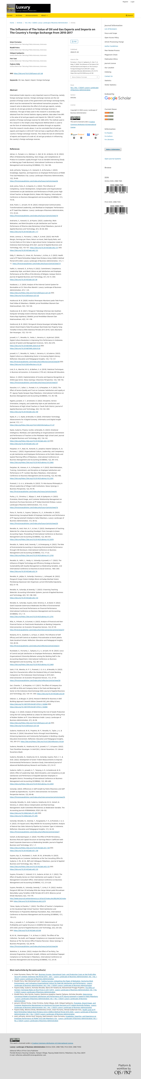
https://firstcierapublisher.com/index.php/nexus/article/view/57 (34, 383)
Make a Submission (113, 149)
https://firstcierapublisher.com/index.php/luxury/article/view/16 (34, 507)
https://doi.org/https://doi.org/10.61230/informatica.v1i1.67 (32, 425)
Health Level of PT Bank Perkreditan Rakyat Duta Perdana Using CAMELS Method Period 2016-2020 (55, 1011)
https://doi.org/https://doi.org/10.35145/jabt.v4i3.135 (30, 866)
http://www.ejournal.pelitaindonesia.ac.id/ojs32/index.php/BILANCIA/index (38, 898)
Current (9, 15)
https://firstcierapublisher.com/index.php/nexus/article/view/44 (34, 946)
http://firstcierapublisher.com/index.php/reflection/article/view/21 (35, 646)
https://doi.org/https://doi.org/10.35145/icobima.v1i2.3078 (32, 539)
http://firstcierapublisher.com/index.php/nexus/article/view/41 (33, 491)
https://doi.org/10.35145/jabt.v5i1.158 (24, 851)
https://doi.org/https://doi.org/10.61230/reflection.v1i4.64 (42, 741)
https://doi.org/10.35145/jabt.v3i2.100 (24, 412)
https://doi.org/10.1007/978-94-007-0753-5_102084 (28, 704)
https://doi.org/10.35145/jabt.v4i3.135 (24, 869)
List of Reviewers (111, 29)
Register (125, 2)
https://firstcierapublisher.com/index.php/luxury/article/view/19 (34, 216)
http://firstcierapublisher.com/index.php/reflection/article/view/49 (35, 362)
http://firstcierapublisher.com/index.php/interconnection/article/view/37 (37, 630)
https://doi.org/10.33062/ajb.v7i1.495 (24, 813)
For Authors (108, 136)
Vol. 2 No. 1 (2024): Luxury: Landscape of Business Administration (46, 23)
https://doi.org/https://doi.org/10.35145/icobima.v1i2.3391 (32, 478)
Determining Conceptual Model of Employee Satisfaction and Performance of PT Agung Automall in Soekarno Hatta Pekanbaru (56, 995)
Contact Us (109, 76)
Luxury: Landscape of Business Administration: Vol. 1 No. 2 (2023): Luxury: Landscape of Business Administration (55, 1019)
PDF (75, 42)
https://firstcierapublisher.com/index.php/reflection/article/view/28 (35, 680)
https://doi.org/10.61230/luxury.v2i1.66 (24, 726)
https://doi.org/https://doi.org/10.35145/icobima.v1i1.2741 (32, 617)
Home (12, 23)
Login (132, 2)
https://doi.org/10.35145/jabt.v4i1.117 (24, 232)
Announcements (32, 15)
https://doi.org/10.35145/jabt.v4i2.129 (24, 444)
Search (129, 15)
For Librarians (109, 139)
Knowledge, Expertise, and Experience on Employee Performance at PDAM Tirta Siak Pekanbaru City (55, 1017)
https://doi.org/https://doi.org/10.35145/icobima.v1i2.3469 (32, 664)
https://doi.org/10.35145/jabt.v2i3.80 (27, 930)
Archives (19, 15)
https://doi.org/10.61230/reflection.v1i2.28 (25, 364)
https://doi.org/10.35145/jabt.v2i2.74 (23, 571)
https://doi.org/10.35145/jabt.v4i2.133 (24, 598)
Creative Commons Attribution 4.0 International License (83, 124)
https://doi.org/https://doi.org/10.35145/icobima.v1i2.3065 (32, 462)
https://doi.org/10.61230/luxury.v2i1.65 (24, 295)
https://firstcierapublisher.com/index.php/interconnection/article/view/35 (37, 797)
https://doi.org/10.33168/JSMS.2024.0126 (25, 346)
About (43, 15)
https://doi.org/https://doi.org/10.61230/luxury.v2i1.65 (30, 293)
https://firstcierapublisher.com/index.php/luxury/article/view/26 (34, 181)
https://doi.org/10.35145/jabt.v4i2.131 (44, 248)
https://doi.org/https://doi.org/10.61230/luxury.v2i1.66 (30, 723)
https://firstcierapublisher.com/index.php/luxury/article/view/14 (37, 264)
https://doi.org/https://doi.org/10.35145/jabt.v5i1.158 (30, 848)
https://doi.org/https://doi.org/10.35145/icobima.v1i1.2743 (32, 555)
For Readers (108, 133)
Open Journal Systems (113, 159)
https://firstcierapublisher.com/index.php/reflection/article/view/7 (34, 832)
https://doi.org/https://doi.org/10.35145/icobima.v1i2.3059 (32, 784)
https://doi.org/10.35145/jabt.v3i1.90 (23, 280)
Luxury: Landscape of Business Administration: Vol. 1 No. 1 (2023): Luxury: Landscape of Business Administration (55, 1006)
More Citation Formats (79, 77)
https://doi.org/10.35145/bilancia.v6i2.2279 (30, 901)
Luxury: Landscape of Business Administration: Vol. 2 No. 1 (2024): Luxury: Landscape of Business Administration (53, 984)
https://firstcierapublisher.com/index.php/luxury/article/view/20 (34, 523)
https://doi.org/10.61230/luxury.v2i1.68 (28, 73)
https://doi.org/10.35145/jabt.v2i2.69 (50, 694)
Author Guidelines (111, 46)
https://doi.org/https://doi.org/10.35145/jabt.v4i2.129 (30, 441)
